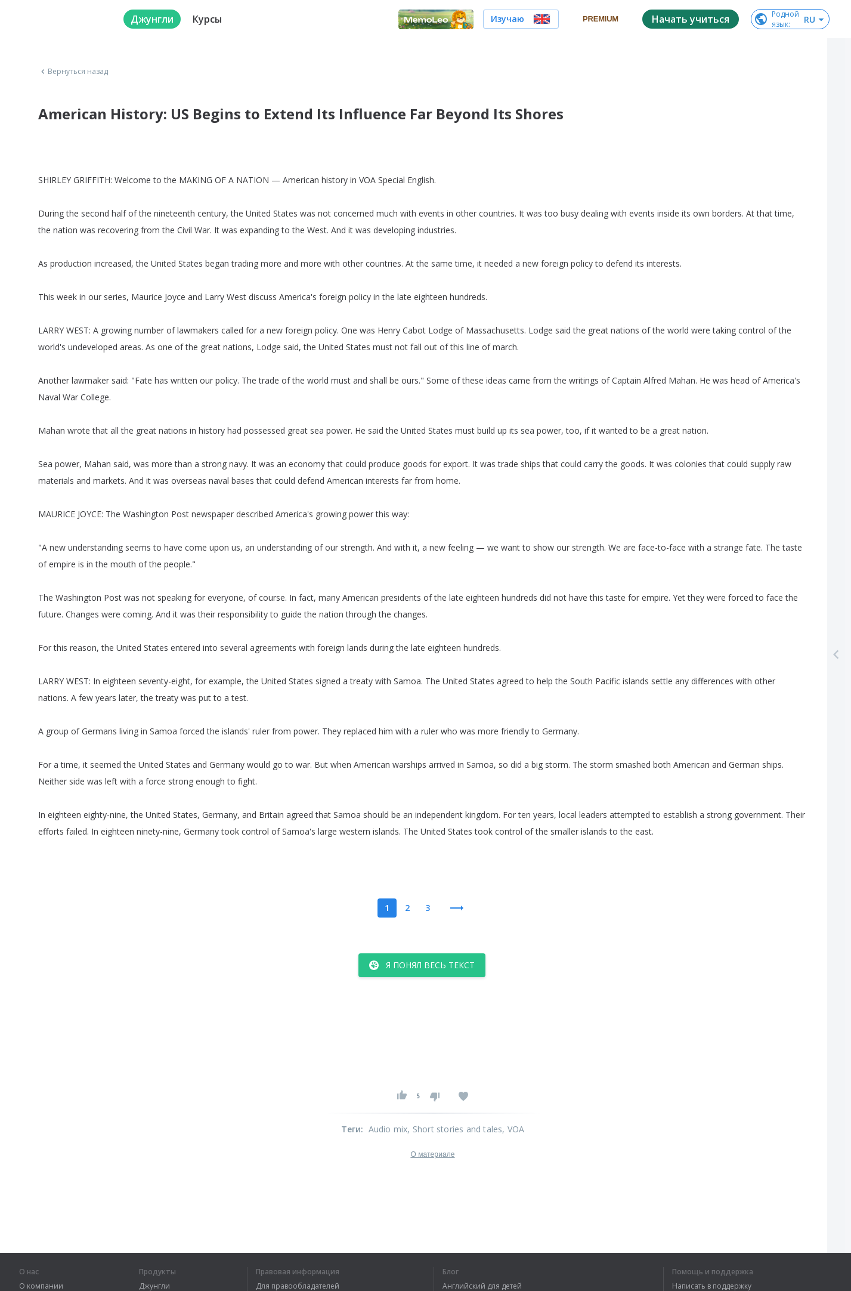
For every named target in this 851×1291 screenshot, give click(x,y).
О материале (432, 1154)
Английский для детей (482, 1286)
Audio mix (388, 1129)
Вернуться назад (73, 71)
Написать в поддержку (711, 1286)
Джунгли (154, 1286)
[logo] (61, 19)
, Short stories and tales (454, 1129)
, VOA (513, 1129)
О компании (41, 1286)
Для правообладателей (297, 1286)
